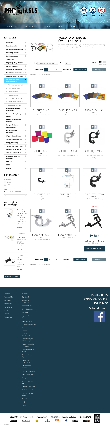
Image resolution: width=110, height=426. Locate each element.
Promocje (47, 27)
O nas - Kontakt (30, 27)
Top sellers (7, 300)
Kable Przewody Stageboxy (11, 131)
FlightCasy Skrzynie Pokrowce (13, 157)
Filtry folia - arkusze (14, 88)
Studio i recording (12, 66)
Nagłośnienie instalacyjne (14, 49)
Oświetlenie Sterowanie (14, 69)
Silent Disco (10, 59)
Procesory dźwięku (12, 52)
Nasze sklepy (8, 304)
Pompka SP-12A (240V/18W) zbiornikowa (21, 236)
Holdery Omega (13, 95)
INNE (8, 165)
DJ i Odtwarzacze (12, 56)
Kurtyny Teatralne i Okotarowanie (12, 126)
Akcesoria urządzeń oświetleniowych (12, 80)
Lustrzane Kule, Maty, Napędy (13, 115)
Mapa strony (8, 317)
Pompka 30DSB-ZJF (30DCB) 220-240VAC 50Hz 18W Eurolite (22, 214)
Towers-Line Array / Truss (14, 146)
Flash (8, 185)
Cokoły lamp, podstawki (15, 102)
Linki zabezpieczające (15, 98)
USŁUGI (9, 161)
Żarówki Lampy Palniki (13, 149)
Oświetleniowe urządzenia (15, 73)
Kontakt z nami (8, 307)
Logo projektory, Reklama (14, 63)
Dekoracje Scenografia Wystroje (13, 120)
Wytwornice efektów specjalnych (13, 109)
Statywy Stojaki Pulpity (14, 139)
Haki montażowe (13, 92)
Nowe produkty (8, 297)
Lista (104, 63)
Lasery (8, 168)
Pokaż (62, 63)
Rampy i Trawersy (12, 143)
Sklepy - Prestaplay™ (14, 424)
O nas (6, 310)
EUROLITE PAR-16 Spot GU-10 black (21, 258)
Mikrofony (9, 42)
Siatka (100, 63)
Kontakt (72, 27)
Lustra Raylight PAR (14, 105)
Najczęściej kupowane (11, 203)
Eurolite (9, 182)
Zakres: (6, 192)
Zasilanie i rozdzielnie (13, 153)
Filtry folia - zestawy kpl (15, 85)
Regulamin (12, 27)
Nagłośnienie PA (11, 46)
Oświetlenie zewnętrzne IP (15, 76)
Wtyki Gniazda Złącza (13, 136)
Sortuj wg (33, 63)
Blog (60, 27)
